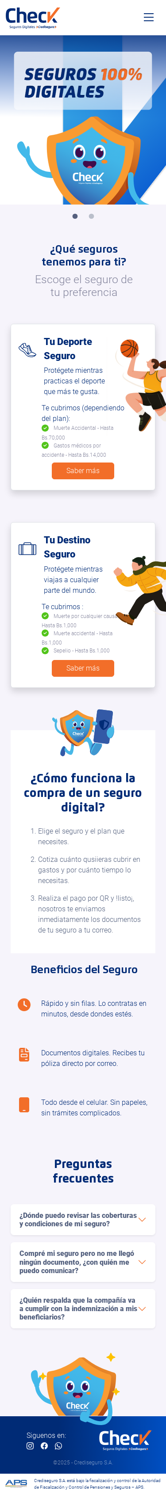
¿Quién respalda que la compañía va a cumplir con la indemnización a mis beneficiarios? (78, 1308)
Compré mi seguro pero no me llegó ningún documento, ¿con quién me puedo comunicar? (76, 1261)
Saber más (83, 470)
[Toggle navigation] (149, 17)
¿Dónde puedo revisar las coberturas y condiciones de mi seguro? (78, 1219)
